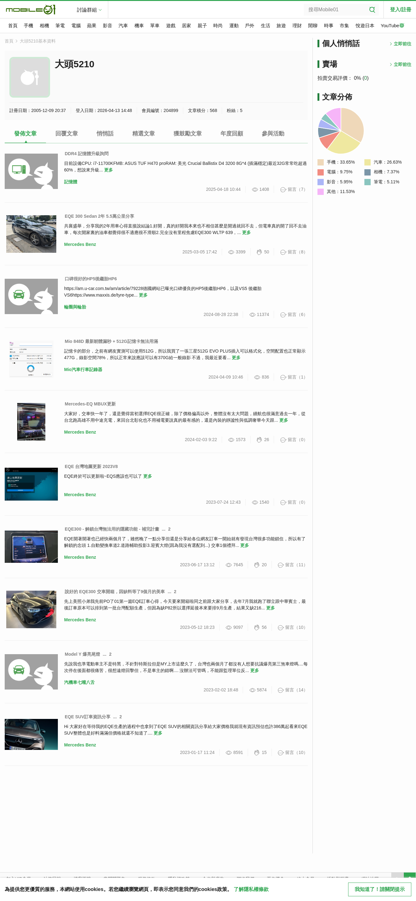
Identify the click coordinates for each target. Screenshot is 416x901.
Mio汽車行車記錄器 (83, 369)
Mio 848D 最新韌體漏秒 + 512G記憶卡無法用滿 (111, 341)
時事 (328, 25)
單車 (155, 25)
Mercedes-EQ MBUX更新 (90, 403)
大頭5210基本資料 (38, 40)
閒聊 (312, 25)
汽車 (123, 25)
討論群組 (87, 10)
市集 (344, 25)
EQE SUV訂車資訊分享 (87, 716)
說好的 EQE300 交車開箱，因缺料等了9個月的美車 (115, 591)
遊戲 (170, 25)
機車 (139, 25)
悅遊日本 (365, 25)
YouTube (392, 26)
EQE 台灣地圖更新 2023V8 (91, 466)
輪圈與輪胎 (75, 306)
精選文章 (143, 133)
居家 (186, 25)
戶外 (249, 25)
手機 (28, 25)
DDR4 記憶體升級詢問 (87, 153)
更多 (108, 169)
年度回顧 (232, 133)
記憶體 (70, 181)
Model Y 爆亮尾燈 (82, 654)
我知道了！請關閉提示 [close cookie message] (380, 889)
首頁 (13, 25)
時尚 (218, 25)
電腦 (76, 25)
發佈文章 (25, 133)
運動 (234, 25)
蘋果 (91, 25)
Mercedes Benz (80, 244)
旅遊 (281, 25)
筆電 (60, 25)
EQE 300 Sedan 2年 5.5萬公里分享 (99, 216)
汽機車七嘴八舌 (79, 682)
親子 (202, 25)
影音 (107, 25)
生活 (265, 25)
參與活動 (273, 133)
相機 (44, 25)
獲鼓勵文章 (188, 133)
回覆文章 (66, 133)
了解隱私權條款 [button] (251, 889)
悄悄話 (105, 133)
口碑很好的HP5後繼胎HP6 (91, 278)
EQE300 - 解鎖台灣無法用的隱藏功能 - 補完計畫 (112, 529)
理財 (297, 25)
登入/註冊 (400, 9)
